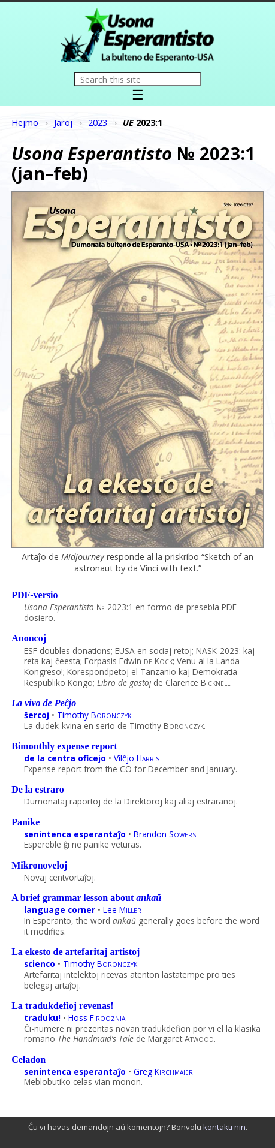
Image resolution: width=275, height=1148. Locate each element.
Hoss (96, 1017)
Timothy (94, 715)
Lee (122, 909)
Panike (25, 822)
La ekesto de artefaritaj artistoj (75, 952)
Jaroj (63, 122)
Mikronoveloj (39, 865)
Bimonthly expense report (64, 746)
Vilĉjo (136, 758)
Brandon (165, 834)
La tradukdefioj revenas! (62, 1006)
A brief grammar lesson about (86, 898)
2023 (97, 122)
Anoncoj (28, 638)
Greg (163, 1071)
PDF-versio (34, 595)
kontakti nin (224, 1127)
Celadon (28, 1059)
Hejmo (24, 122)
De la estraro (37, 789)
